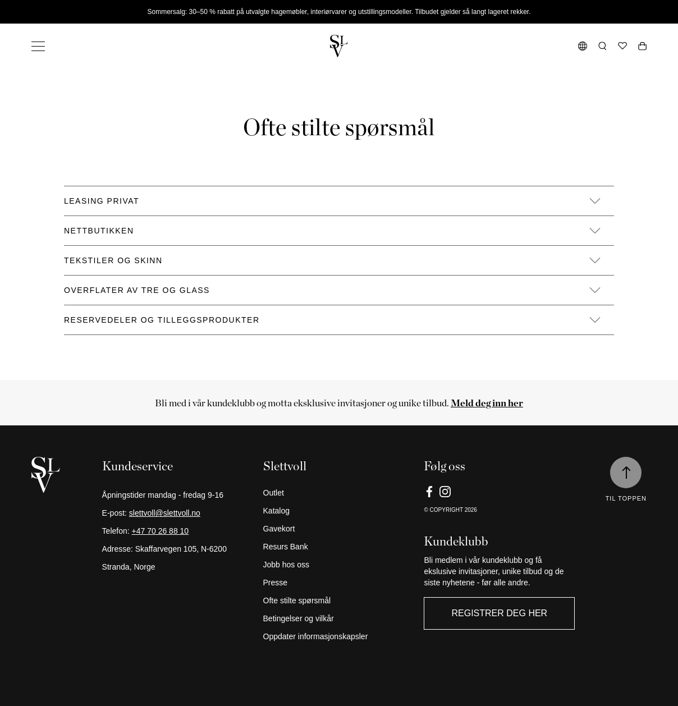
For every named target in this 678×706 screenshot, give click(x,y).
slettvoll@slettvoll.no (164, 512)
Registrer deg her (499, 613)
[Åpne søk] (602, 46)
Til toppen (626, 498)
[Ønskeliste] (622, 46)
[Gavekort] (339, 528)
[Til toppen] (626, 472)
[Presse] (339, 582)
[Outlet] (339, 492)
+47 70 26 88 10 (160, 530)
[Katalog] (339, 510)
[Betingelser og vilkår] (339, 618)
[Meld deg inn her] (487, 403)
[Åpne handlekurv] (642, 46)
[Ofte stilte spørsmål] (339, 600)
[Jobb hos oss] (339, 564)
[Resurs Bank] (339, 546)
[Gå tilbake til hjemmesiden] (339, 46)
